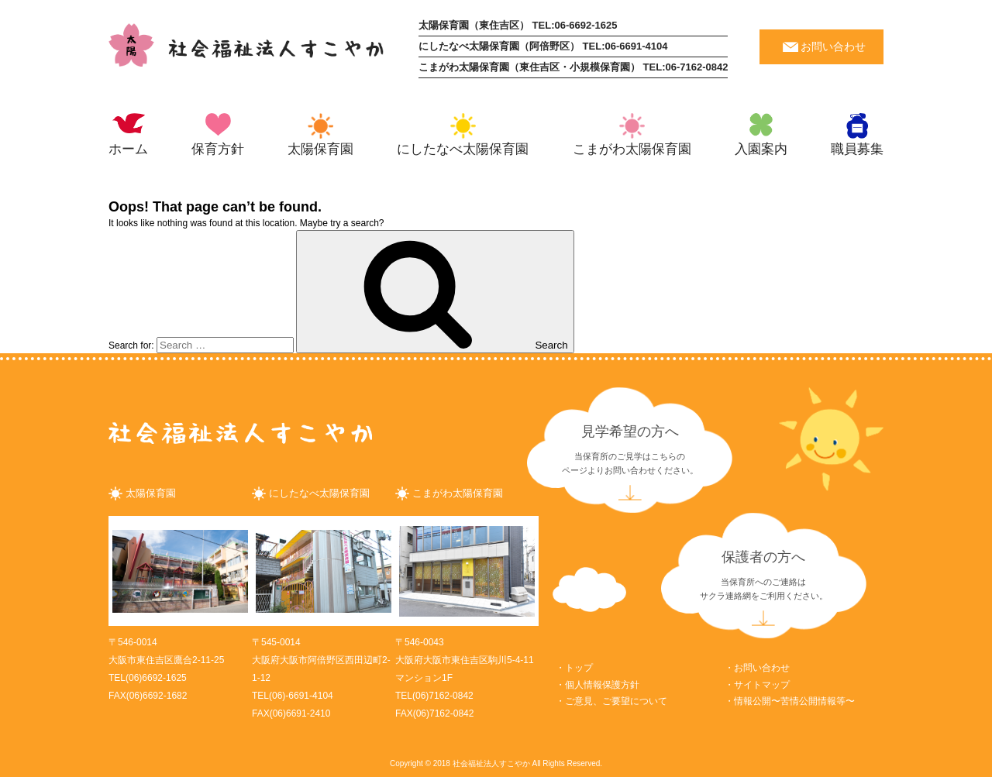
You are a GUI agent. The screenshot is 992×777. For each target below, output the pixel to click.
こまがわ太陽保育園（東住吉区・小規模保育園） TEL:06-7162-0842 (573, 67)
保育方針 (217, 149)
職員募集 (857, 149)
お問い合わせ (833, 46)
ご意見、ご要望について (616, 701)
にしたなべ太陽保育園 (463, 149)
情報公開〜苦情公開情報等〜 (794, 701)
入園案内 (761, 149)
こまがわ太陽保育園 (632, 149)
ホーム (128, 149)
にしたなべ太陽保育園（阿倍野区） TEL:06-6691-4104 (542, 46)
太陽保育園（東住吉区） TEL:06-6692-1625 (517, 25)
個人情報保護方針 (602, 684)
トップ (579, 667)
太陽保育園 (320, 149)
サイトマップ (762, 684)
